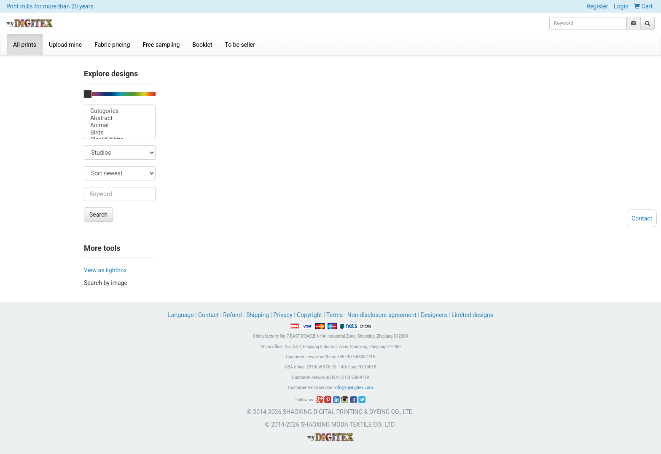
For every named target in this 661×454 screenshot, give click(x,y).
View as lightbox (105, 270)
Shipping (257, 315)
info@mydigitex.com (353, 387)
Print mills (50, 6)
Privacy (282, 315)
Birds (119, 132)
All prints (24, 44)
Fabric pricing (112, 44)
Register (597, 6)
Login (621, 6)
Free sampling (161, 44)
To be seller (240, 44)
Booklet (202, 44)
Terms (334, 315)
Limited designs (472, 315)
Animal (119, 125)
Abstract (119, 118)
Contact (208, 315)
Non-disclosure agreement (381, 315)
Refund (232, 315)
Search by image (105, 282)
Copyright (309, 315)
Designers (434, 315)
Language (181, 315)
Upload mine (65, 44)
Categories (119, 111)
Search (98, 214)
